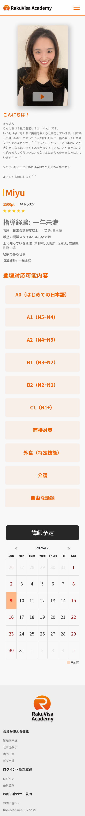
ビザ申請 (8, 761)
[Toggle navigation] (76, 7)
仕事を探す (10, 747)
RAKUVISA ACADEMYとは (19, 810)
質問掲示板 (10, 741)
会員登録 (8, 785)
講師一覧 (8, 754)
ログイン (8, 778)
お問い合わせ (11, 803)
